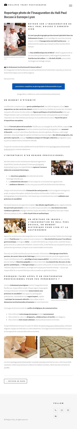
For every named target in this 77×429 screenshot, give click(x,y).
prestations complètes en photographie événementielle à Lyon (38, 86)
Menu (70, 5)
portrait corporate (39, 362)
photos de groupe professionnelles (52, 326)
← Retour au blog (15, 381)
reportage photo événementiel (20, 362)
